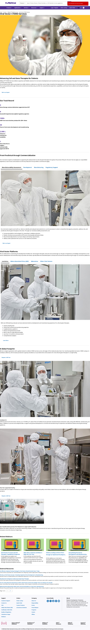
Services (5, 12)
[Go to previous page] (11, 591)
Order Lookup (64, 7)
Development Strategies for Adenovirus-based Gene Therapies (14, 578)
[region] (45, 550)
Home (1, 12)
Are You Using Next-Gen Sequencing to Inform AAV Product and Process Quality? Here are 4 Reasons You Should (26, 582)
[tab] (11, 167)
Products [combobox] (22, 3)
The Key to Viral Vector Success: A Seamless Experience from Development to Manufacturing (21, 575)
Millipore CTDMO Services (13, 12)
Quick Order (72, 7)
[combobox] (45, 3)
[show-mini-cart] (81, 8)
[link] (8, 600)
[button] (54, 7)
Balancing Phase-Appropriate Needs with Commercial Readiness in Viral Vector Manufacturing (22, 586)
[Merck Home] (10, 3)
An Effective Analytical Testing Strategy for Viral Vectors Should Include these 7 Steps (20, 571)
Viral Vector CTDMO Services (24, 12)
